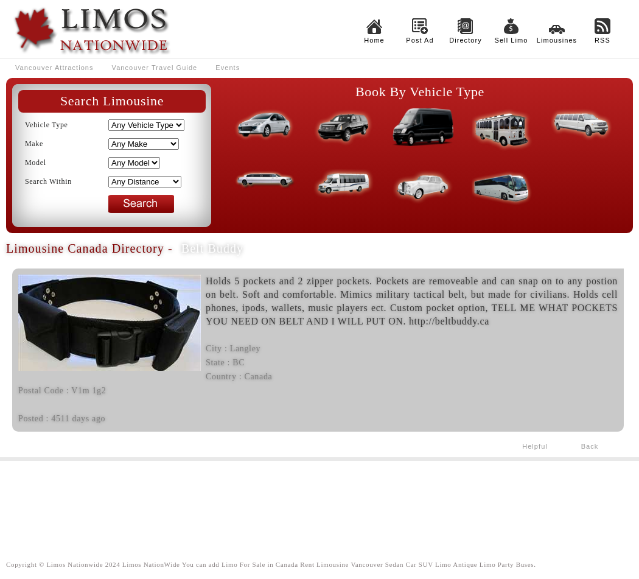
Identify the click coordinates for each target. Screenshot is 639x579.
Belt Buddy (212, 248)
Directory (465, 40)
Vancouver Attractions (54, 67)
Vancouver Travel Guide (155, 67)
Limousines (557, 40)
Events (227, 67)
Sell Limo (511, 40)
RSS (602, 40)
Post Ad (419, 40)
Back (590, 446)
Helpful (535, 446)
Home (374, 40)
